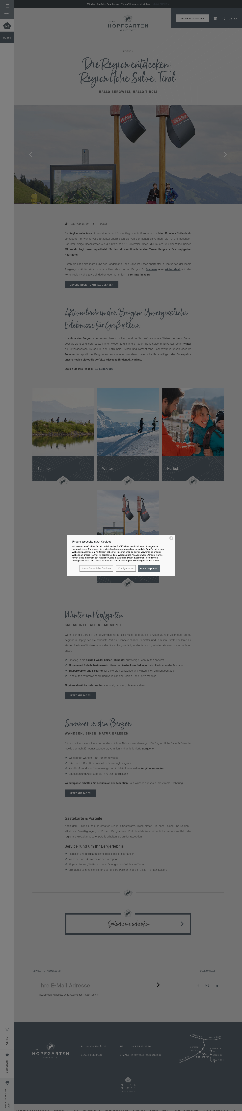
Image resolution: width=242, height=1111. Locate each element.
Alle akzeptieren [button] (149, 568)
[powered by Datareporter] (171, 540)
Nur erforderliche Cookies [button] (96, 568)
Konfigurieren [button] (126, 568)
